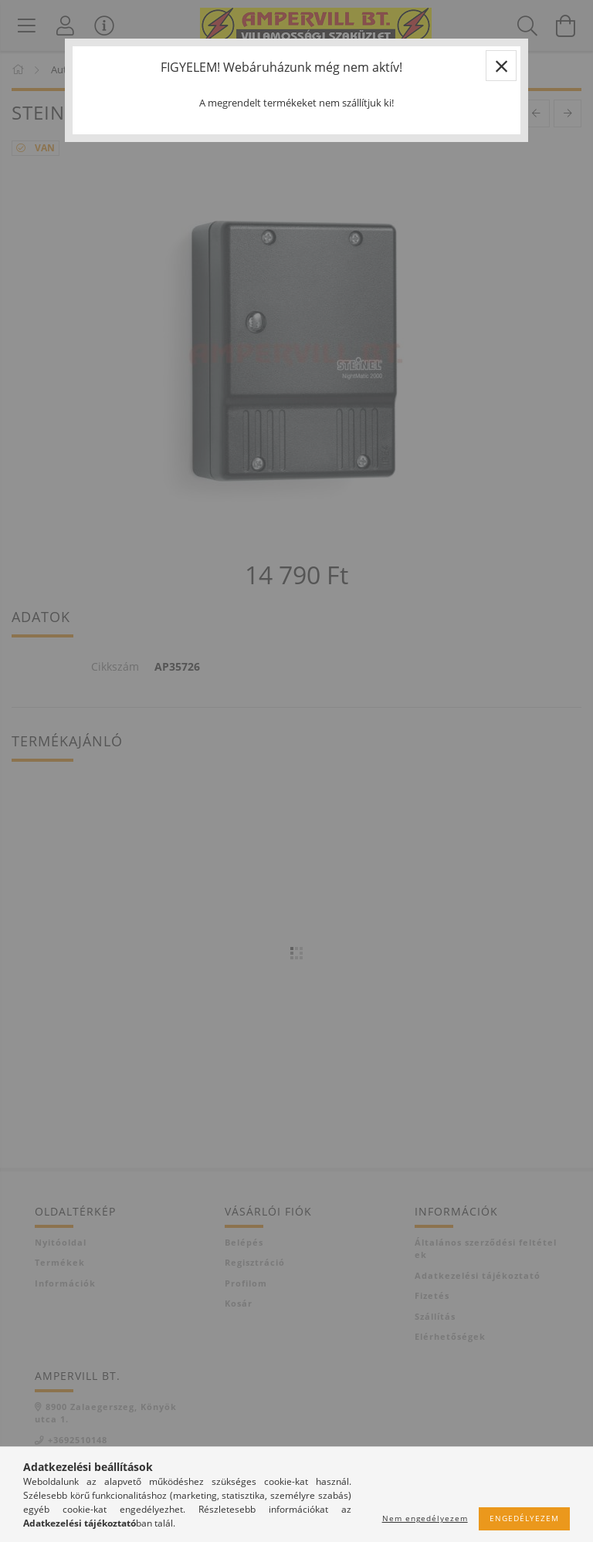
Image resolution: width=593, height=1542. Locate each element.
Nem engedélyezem (425, 1518)
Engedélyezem (524, 1518)
